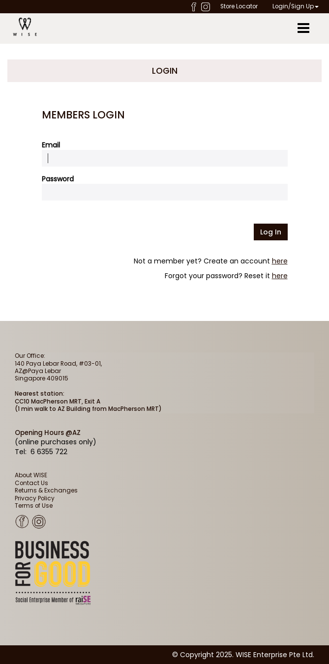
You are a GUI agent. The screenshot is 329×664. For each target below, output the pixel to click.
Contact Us (31, 483)
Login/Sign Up (295, 6)
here (280, 261)
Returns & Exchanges (46, 490)
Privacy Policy (35, 498)
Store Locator (239, 6)
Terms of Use (34, 506)
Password (58, 179)
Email (51, 145)
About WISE (31, 475)
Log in (270, 232)
